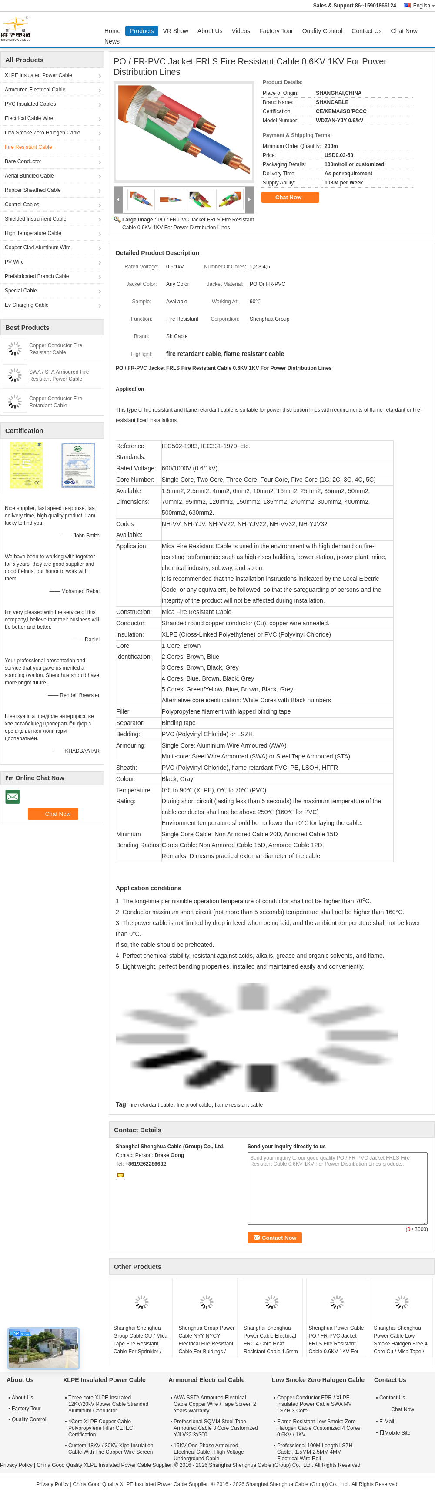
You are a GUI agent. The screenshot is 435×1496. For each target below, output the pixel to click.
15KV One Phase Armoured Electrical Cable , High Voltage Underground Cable (209, 1452)
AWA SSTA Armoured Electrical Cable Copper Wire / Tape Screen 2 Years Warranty (215, 1404)
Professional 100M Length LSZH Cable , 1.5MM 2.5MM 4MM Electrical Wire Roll (314, 1452)
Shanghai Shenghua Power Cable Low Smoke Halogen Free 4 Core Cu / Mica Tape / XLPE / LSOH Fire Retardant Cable (400, 1347)
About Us (210, 30)
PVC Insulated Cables (30, 104)
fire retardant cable (151, 1105)
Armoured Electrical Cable (35, 90)
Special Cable (21, 291)
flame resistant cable (239, 1105)
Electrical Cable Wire (29, 118)
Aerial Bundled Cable (29, 176)
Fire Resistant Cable (28, 147)
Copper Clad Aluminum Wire (37, 248)
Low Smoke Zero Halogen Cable (42, 133)
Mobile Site (394, 1433)
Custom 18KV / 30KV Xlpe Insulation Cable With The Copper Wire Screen (110, 1448)
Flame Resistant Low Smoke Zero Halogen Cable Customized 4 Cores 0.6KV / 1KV (318, 1428)
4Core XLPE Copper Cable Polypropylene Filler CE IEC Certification (100, 1428)
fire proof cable (194, 1105)
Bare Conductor (23, 161)
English (424, 6)
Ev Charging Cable (27, 305)
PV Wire (14, 262)
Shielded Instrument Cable (35, 219)
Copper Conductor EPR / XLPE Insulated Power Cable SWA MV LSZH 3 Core (314, 1404)
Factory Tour (276, 30)
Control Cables (22, 204)
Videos (241, 30)
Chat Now (404, 31)
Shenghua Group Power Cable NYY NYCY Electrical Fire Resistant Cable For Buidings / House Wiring (206, 1343)
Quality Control (322, 30)
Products (142, 30)
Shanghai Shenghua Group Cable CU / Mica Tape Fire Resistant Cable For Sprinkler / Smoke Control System (140, 1343)
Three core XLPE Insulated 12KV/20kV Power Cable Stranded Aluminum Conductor (108, 1404)
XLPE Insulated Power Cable (38, 75)
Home (112, 30)
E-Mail (386, 1422)
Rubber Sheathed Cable (33, 190)
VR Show (175, 30)
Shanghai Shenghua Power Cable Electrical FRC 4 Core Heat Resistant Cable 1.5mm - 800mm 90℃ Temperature (271, 1347)
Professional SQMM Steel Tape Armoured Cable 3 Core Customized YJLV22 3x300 (216, 1428)
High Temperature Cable (33, 233)
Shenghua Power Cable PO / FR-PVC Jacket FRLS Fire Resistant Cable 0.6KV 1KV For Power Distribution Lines (337, 1343)
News (112, 41)
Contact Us (366, 30)
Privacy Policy (16, 1465)
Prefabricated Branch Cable (37, 276)
